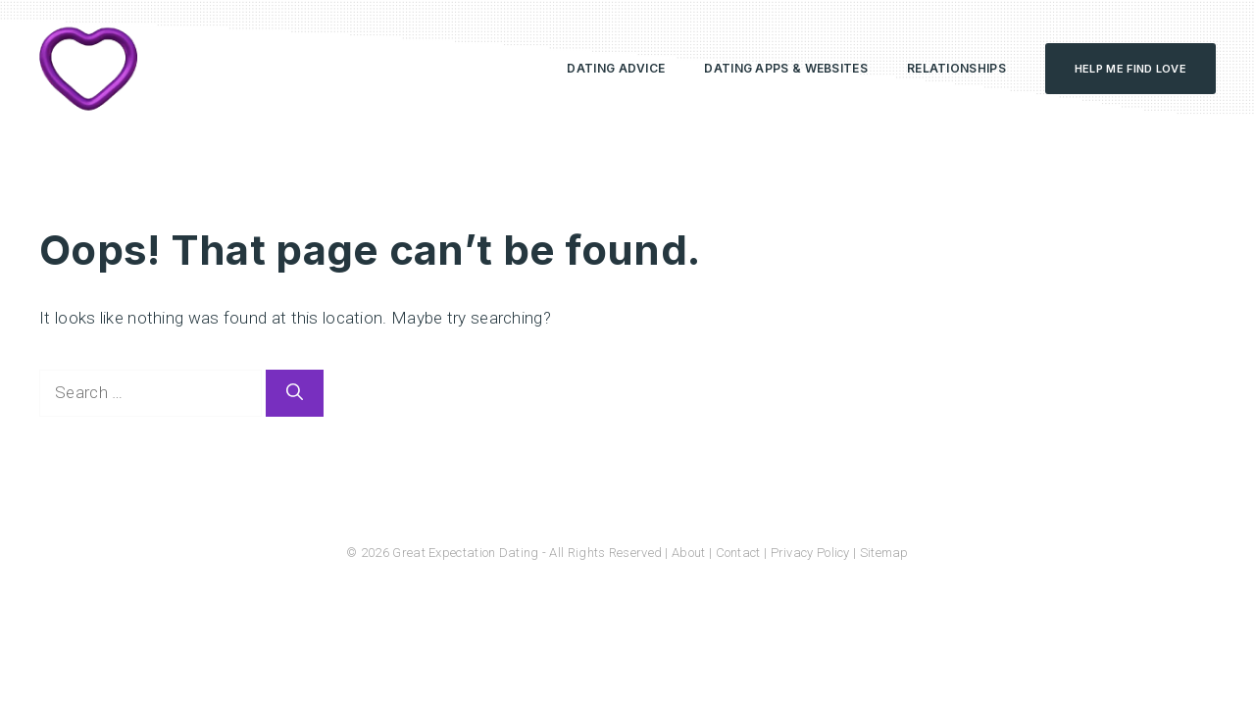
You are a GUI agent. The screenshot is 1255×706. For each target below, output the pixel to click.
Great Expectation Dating (465, 552)
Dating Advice (616, 68)
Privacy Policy (810, 552)
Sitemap (884, 552)
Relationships (956, 68)
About (689, 552)
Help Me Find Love (1130, 69)
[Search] (295, 393)
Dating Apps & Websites (786, 68)
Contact (738, 552)
